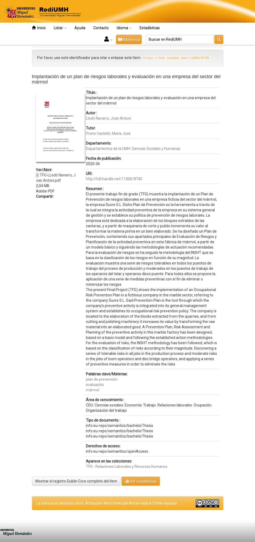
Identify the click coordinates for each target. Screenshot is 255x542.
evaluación (95, 385)
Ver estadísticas (140, 481)
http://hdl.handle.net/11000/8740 (114, 179)
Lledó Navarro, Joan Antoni (108, 118)
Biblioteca (129, 39)
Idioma (124, 28)
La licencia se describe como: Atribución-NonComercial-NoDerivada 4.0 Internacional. (107, 503)
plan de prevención (102, 379)
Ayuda (79, 28)
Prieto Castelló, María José (108, 133)
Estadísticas (150, 28)
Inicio (39, 28)
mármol (92, 390)
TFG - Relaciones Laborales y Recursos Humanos (126, 466)
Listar (60, 28)
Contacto (101, 28)
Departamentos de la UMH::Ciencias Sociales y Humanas (133, 148)
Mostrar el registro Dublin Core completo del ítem (76, 481)
